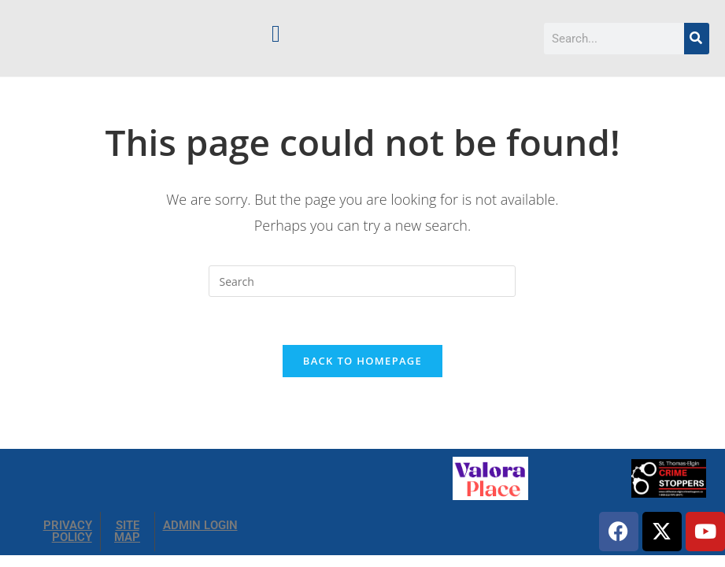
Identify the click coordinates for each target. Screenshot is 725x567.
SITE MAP (127, 531)
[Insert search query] (362, 281)
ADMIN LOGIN (200, 525)
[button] (275, 33)
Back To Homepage (362, 361)
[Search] (696, 38)
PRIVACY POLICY (67, 531)
